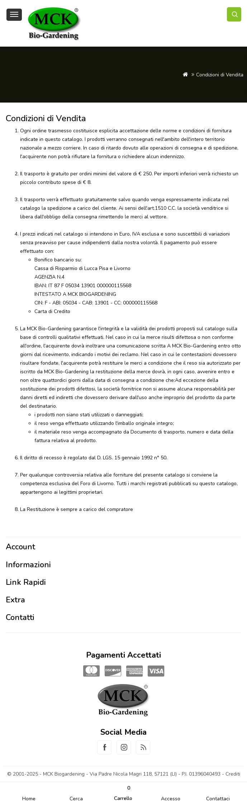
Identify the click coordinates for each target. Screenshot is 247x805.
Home (28, 798)
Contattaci (218, 798)
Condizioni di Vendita (219, 74)
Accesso (170, 798)
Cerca (76, 798)
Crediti (232, 774)
